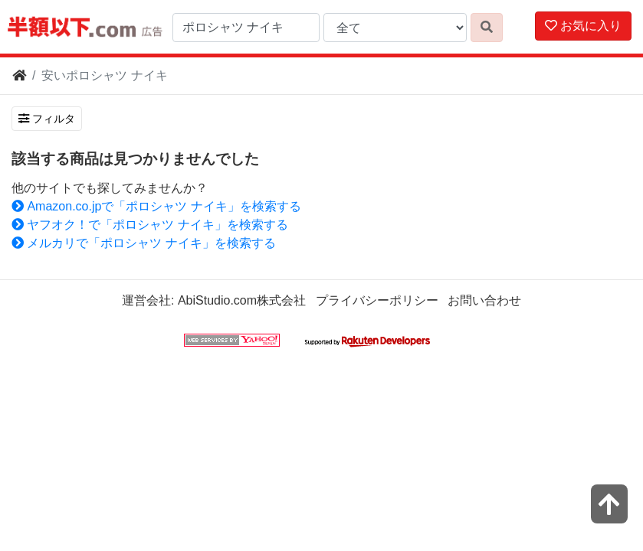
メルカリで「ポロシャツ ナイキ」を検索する (143, 242)
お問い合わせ (484, 300)
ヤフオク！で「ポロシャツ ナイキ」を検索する (149, 224)
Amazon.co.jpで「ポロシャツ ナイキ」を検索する (156, 206)
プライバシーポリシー (377, 300)
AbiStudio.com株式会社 (242, 300)
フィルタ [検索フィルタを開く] (46, 118)
